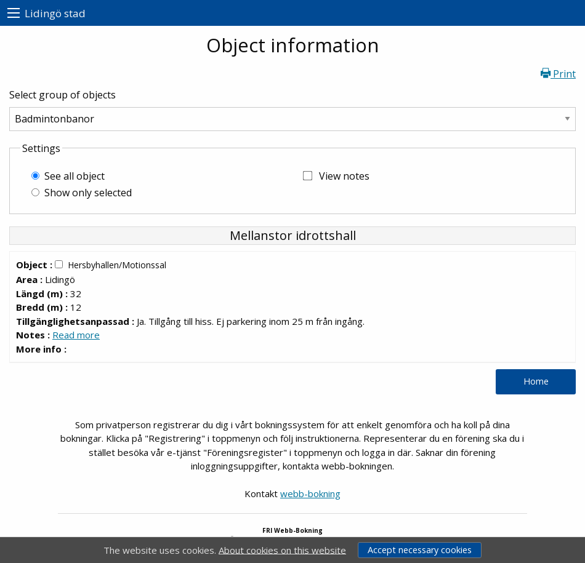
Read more (76, 335)
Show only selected (88, 192)
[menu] (13, 13)
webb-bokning (310, 493)
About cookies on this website (282, 549)
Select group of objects (62, 95)
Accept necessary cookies (420, 550)
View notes (344, 176)
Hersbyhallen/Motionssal (117, 265)
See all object (74, 176)
